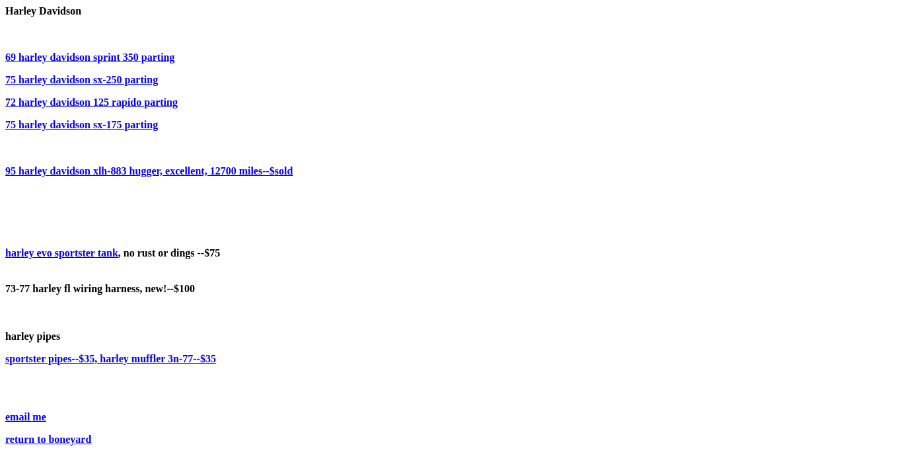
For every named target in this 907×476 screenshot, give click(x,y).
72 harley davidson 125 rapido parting (91, 102)
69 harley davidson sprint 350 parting (89, 57)
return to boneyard (48, 439)
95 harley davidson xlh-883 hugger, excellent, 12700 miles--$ (149, 171)
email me (25, 416)
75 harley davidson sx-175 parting (81, 124)
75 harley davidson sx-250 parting (81, 79)
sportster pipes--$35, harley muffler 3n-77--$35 (110, 358)
